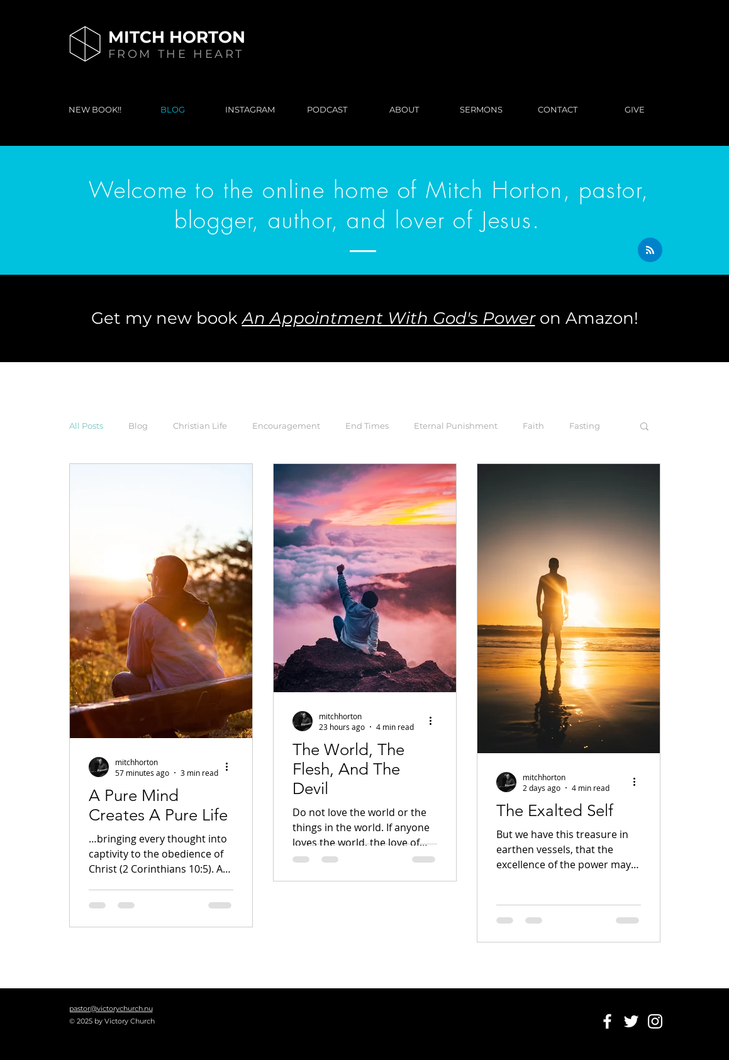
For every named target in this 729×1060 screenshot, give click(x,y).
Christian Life (200, 426)
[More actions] (231, 767)
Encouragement (286, 426)
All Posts (86, 426)
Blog (138, 426)
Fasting (584, 426)
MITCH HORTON (176, 37)
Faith (533, 426)
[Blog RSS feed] (650, 250)
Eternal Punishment (456, 426)
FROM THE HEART (176, 54)
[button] (644, 427)
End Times (367, 426)
